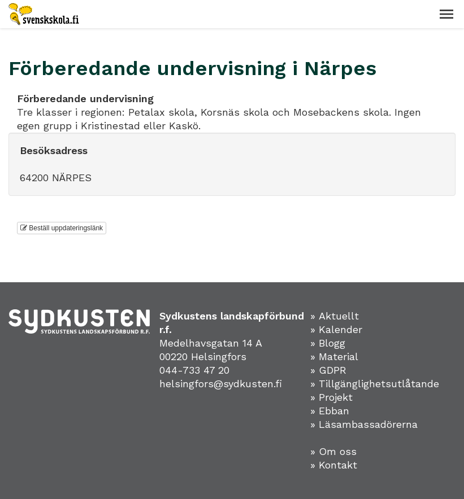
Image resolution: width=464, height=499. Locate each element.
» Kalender (336, 329)
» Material (334, 356)
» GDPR (328, 370)
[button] (446, 14)
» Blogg (327, 343)
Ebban (334, 411)
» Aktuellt (334, 316)
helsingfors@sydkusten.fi (220, 383)
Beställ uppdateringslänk (61, 228)
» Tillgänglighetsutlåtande (374, 383)
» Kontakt (333, 465)
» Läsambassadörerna (364, 424)
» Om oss (333, 451)
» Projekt (331, 397)
